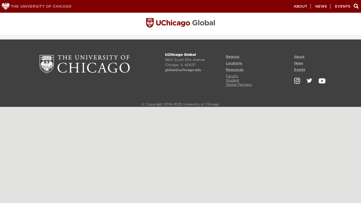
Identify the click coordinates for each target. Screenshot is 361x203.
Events (342, 6)
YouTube (322, 80)
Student (232, 80)
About (300, 6)
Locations (234, 63)
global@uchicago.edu (183, 70)
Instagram (297, 81)
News (321, 6)
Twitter (309, 80)
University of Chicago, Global (180, 24)
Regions (232, 56)
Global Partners (239, 84)
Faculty (232, 76)
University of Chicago (84, 64)
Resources (234, 69)
